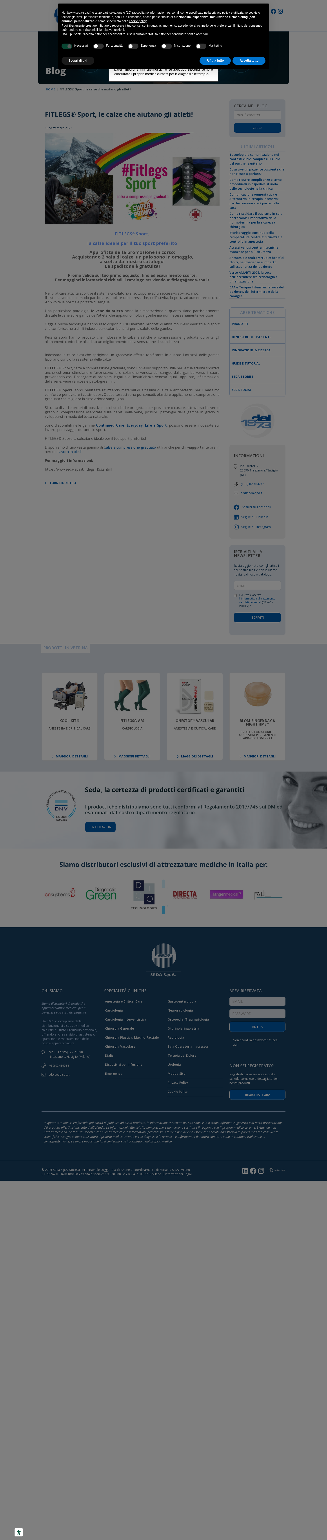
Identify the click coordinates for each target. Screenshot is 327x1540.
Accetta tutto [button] (249, 60)
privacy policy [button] (220, 12)
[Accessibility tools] (19, 1532)
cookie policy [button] (137, 21)
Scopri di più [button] (78, 60)
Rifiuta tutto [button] (215, 60)
